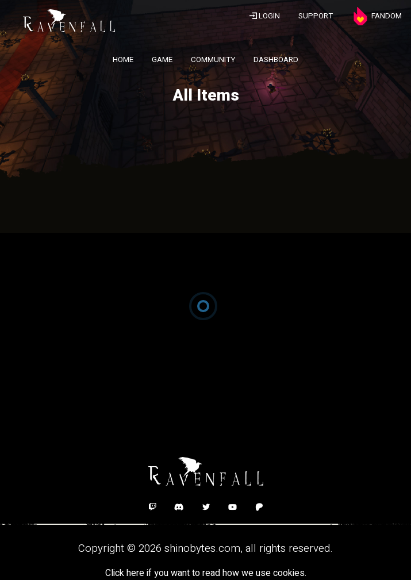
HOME (123, 60)
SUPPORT (315, 16)
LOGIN (264, 16)
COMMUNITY (213, 60)
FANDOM (376, 16)
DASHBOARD (275, 60)
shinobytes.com (202, 548)
